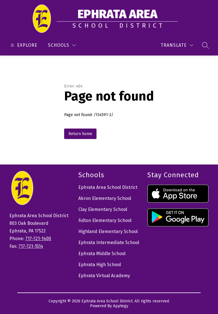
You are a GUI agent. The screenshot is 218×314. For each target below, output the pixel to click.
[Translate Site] (177, 45)
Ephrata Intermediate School (108, 242)
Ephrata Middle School (101, 253)
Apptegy (120, 306)
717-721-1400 (38, 238)
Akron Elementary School (104, 198)
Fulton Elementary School (104, 220)
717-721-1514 (30, 246)
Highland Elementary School (108, 231)
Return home (80, 133)
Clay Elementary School (102, 209)
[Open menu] (23, 45)
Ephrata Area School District (107, 187)
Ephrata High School (99, 264)
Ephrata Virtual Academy (104, 275)
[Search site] (205, 45)
